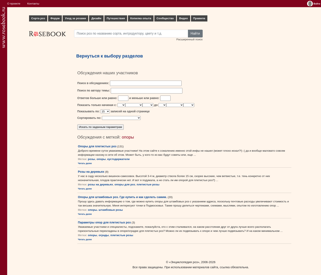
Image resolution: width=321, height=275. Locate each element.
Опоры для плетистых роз (97, 146)
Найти (195, 33)
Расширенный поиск (189, 39)
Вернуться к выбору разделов (109, 56)
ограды (104, 235)
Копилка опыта (140, 18)
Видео (183, 18)
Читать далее (85, 163)
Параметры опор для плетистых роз (104, 222)
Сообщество (165, 18)
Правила (199, 18)
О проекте (13, 3)
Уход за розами (75, 18)
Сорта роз (38, 18)
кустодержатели (118, 159)
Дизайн (96, 18)
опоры (101, 159)
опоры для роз (124, 184)
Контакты (33, 3)
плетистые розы (148, 184)
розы (91, 159)
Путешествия (116, 18)
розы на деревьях (100, 184)
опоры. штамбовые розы (105, 209)
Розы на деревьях (91, 171)
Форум (55, 18)
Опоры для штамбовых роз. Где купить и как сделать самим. (122, 197)
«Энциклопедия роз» (184, 262)
